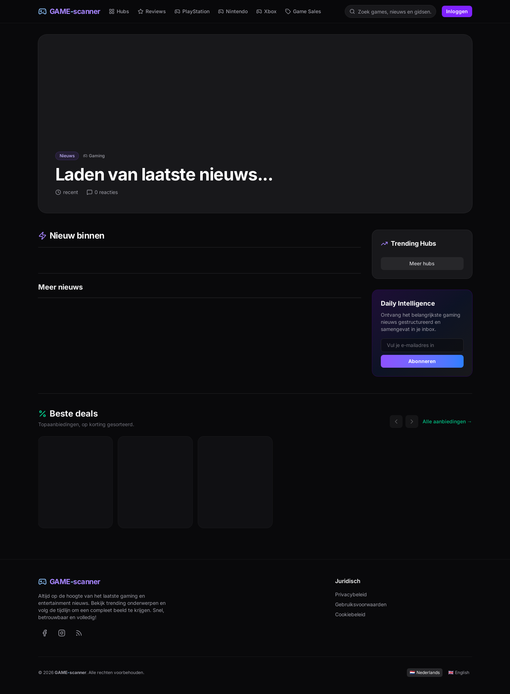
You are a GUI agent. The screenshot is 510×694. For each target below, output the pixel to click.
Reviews (152, 11)
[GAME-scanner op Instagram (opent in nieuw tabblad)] (61, 633)
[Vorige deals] (396, 421)
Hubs (119, 11)
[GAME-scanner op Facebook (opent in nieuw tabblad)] (44, 633)
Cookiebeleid (350, 614)
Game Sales (303, 11)
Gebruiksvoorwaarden (361, 604)
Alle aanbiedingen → (447, 421)
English (458, 672)
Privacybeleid (351, 594)
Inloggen (457, 11)
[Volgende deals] (411, 421)
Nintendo (233, 11)
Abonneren (422, 361)
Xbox (266, 11)
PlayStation (192, 11)
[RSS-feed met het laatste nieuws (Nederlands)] (78, 633)
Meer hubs (422, 263)
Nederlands (425, 672)
